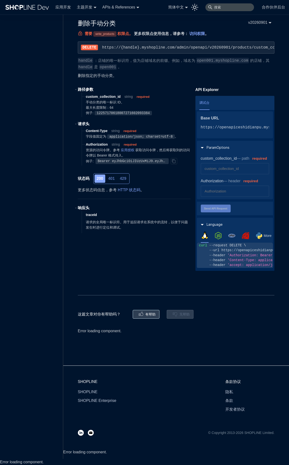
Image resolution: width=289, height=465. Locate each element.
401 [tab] (111, 178)
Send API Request (215, 208)
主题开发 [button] (84, 7)
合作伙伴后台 (273, 7)
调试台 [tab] (204, 103)
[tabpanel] (235, 255)
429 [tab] (123, 178)
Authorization (212, 181)
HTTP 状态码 (129, 190)
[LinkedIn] (83, 433)
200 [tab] (100, 178)
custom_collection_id (219, 158)
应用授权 (127, 150)
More (267, 236)
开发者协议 (235, 409)
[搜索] (229, 7)
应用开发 (63, 7)
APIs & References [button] (118, 7)
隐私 (229, 392)
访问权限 (197, 34)
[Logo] (28, 7)
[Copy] (174, 161)
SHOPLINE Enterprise (97, 401)
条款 (229, 401)
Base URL (210, 118)
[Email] (93, 433)
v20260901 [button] (257, 22)
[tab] (205, 235)
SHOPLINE (87, 392)
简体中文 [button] (176, 7)
